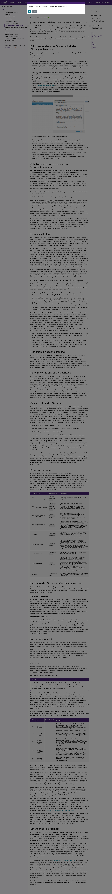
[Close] (84, 3)
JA (29, 11)
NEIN (34, 11)
